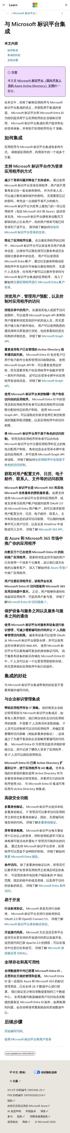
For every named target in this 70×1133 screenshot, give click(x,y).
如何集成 (12, 50)
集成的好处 (14, 55)
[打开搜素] (66, 5)
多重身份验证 (47, 822)
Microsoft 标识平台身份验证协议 (26, 924)
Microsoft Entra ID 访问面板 (25, 602)
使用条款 (12, 1122)
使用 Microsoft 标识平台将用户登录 (27, 1039)
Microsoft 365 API (50, 529)
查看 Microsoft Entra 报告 (21, 856)
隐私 (10, 1100)
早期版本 (31, 1111)
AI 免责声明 (14, 1111)
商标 (25, 1122)
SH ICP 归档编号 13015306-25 (24, 1090)
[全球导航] (3, 5)
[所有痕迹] (7, 13)
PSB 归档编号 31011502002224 (25, 1095)
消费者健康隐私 (39, 1116)
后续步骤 (12, 60)
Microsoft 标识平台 (24, 13)
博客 (43, 1111)
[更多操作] (62, 13)
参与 (10, 1116)
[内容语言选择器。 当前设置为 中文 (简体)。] (17, 1072)
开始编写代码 (13, 1031)
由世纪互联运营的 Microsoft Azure (27, 1106)
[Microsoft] (35, 5)
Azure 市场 (58, 567)
